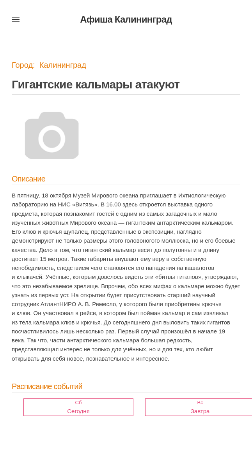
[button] (16, 19)
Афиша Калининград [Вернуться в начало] (126, 19)
